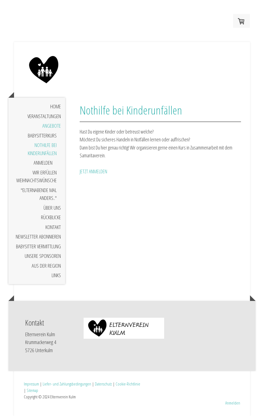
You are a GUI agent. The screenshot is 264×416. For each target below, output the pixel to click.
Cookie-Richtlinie (128, 384)
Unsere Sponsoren (43, 256)
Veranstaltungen (44, 116)
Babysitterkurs (42, 135)
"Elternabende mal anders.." (39, 194)
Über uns (52, 207)
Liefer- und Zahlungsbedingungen (67, 384)
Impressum (31, 384)
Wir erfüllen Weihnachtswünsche (36, 176)
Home (55, 106)
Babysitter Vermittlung (38, 246)
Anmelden (43, 162)
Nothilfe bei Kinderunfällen (42, 149)
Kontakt (53, 227)
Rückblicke (51, 217)
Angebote (51, 125)
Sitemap (32, 390)
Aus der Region (46, 265)
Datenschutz (103, 384)
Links (56, 275)
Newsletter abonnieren (38, 236)
